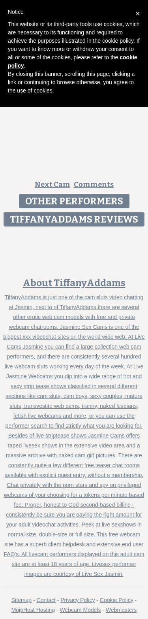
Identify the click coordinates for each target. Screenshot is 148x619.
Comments (94, 184)
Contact (46, 600)
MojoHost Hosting (33, 610)
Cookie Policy (116, 600)
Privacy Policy (77, 600)
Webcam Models (80, 610)
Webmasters (121, 610)
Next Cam (52, 184)
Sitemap (21, 600)
